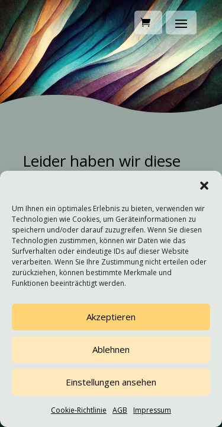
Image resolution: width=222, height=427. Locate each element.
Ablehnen (111, 349)
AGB (119, 410)
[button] (204, 186)
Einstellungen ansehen (111, 382)
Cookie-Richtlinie (79, 410)
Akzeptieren (111, 317)
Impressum (152, 410)
